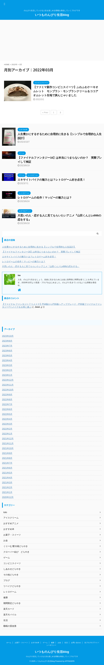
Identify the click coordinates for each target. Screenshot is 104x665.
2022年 (14, 65)
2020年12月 (8, 497)
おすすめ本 (35, 643)
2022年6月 (7, 409)
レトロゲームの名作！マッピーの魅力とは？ (45, 197)
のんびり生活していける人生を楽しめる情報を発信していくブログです (52, 656)
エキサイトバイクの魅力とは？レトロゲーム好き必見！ (51, 179)
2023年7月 (7, 346)
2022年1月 (7, 434)
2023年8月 (7, 341)
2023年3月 (7, 365)
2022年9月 (7, 394)
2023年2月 (7, 370)
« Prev (45, 112)
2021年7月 (7, 463)
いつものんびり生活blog (52, 15)
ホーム (8, 643)
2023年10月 (8, 336)
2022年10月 (8, 390)
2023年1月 (7, 375)
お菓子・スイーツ (21, 643)
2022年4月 (7, 419)
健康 (52, 643)
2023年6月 (7, 351)
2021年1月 (7, 492)
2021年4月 (7, 478)
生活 (66, 643)
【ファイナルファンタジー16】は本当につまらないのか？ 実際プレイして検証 (41, 252)
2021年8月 (7, 458)
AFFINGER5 (69, 661)
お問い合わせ (76, 643)
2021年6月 (7, 468)
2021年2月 (7, 487)
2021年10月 (8, 448)
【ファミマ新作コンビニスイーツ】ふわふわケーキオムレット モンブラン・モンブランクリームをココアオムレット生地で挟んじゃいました (65, 91)
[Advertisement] (52, 40)
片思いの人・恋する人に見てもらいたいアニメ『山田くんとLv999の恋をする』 (40, 266)
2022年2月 (7, 429)
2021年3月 (7, 482)
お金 (59, 643)
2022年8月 (7, 399)
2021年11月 (8, 443)
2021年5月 (7, 473)
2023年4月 (7, 360)
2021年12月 (8, 438)
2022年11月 (8, 385)
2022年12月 (8, 380)
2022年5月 (7, 414)
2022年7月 (7, 404)
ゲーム (45, 643)
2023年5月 (7, 355)
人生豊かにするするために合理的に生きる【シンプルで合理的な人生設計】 (39, 247)
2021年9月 (7, 453)
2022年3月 (7, 424)
